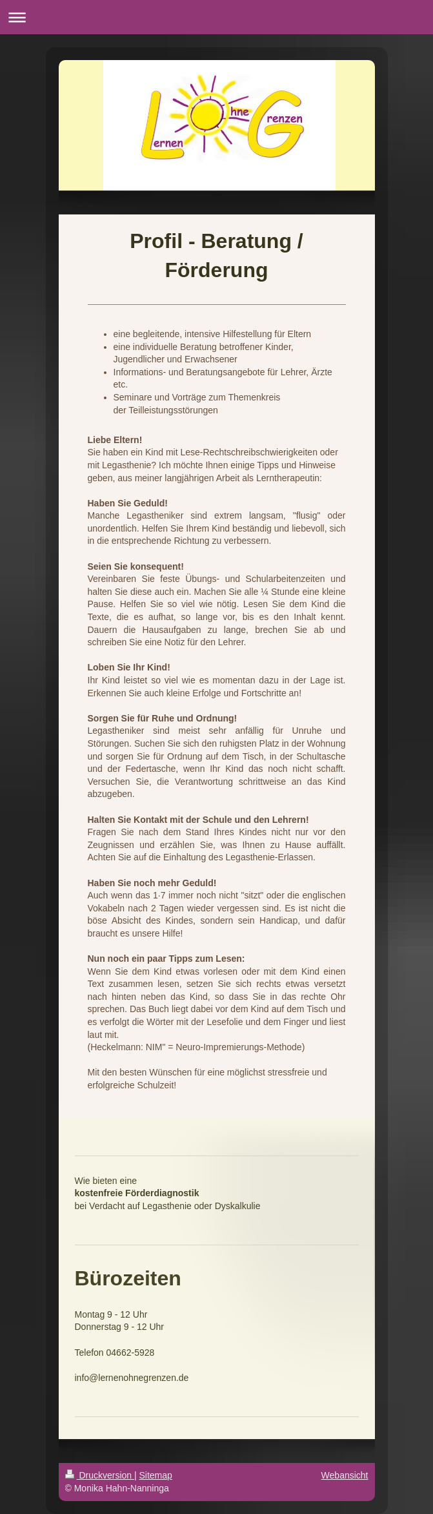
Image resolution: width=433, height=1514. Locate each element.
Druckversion (99, 1475)
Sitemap (155, 1475)
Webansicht (344, 1475)
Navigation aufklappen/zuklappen (216, 17)
